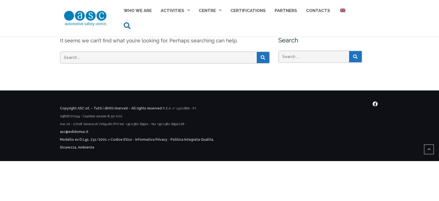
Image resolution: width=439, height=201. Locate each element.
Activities (172, 10)
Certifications (248, 10)
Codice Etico (121, 140)
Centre (207, 10)
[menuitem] (342, 11)
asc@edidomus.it (74, 132)
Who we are (138, 10)
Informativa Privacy (151, 140)
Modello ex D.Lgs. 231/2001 (83, 140)
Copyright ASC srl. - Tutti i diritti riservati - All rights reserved (111, 108)
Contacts (318, 10)
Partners (286, 10)
